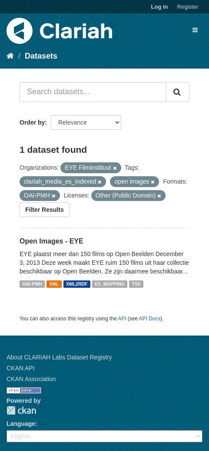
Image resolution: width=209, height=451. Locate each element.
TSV (136, 283)
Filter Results (44, 209)
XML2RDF (77, 283)
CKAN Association (31, 378)
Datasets (41, 56)
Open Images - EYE (51, 241)
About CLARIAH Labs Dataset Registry (59, 357)
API (122, 319)
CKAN (21, 410)
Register (187, 6)
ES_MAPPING (110, 283)
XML (54, 283)
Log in (159, 6)
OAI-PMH (32, 283)
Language (21, 423)
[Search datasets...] (93, 92)
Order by (32, 122)
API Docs (150, 319)
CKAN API (21, 368)
